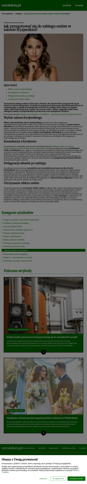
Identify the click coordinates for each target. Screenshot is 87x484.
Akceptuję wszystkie (76, 478)
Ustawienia (43, 478)
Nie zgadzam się (58, 478)
